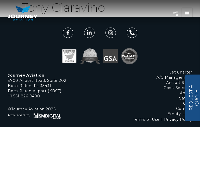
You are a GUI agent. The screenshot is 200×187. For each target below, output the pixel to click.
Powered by (19, 115)
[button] (187, 13)
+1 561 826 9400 (24, 96)
